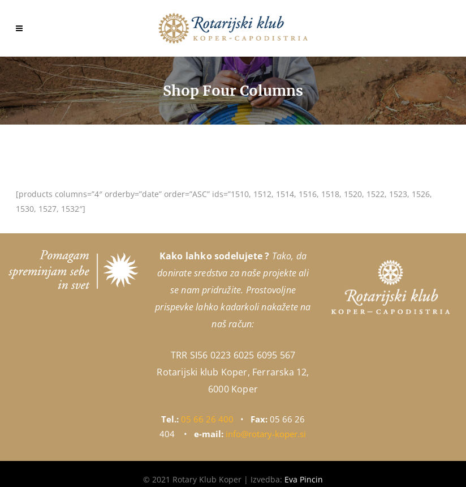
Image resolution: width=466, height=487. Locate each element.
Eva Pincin (303, 479)
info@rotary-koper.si (266, 433)
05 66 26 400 (207, 419)
